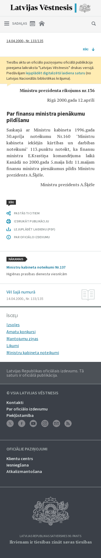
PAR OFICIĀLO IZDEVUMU (32, 237)
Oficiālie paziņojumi (26, 449)
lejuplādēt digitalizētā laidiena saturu (55, 73)
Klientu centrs (19, 458)
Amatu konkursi (21, 331)
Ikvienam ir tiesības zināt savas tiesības (50, 542)
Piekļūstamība (20, 415)
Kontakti (14, 402)
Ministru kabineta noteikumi (32, 352)
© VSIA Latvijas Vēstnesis (32, 393)
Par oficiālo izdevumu (27, 409)
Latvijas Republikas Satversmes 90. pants (50, 536)
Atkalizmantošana (24, 471)
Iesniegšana (17, 465)
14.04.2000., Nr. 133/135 (24, 40)
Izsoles (13, 324)
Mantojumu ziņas (22, 338)
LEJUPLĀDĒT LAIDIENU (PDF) (34, 229)
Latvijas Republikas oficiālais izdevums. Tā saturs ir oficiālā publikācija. (45, 373)
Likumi (12, 345)
